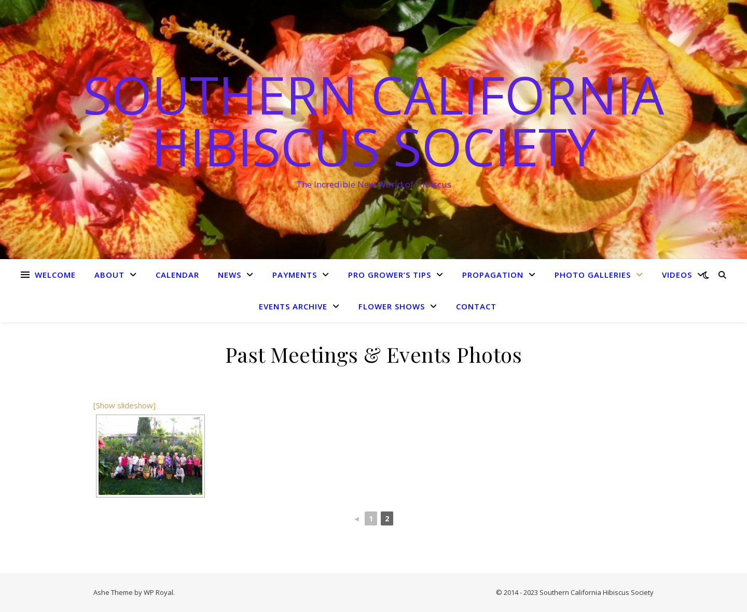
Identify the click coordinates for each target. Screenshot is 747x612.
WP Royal (158, 592)
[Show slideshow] (124, 405)
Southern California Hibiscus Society (373, 120)
